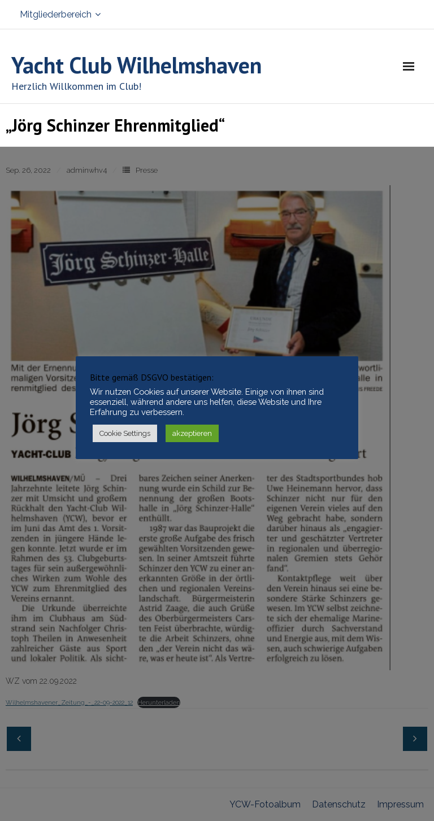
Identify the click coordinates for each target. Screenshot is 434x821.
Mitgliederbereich (56, 14)
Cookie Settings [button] (124, 433)
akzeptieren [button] (192, 433)
